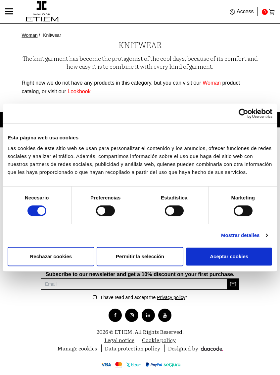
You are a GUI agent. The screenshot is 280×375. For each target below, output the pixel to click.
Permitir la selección (140, 256)
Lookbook (79, 91)
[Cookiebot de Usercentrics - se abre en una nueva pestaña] (243, 113)
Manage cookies (77, 348)
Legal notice (119, 339)
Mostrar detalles (240, 235)
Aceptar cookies (229, 256)
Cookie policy (159, 339)
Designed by (195, 348)
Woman (30, 35)
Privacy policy (171, 297)
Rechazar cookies (51, 256)
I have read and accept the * (144, 297)
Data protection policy (132, 348)
